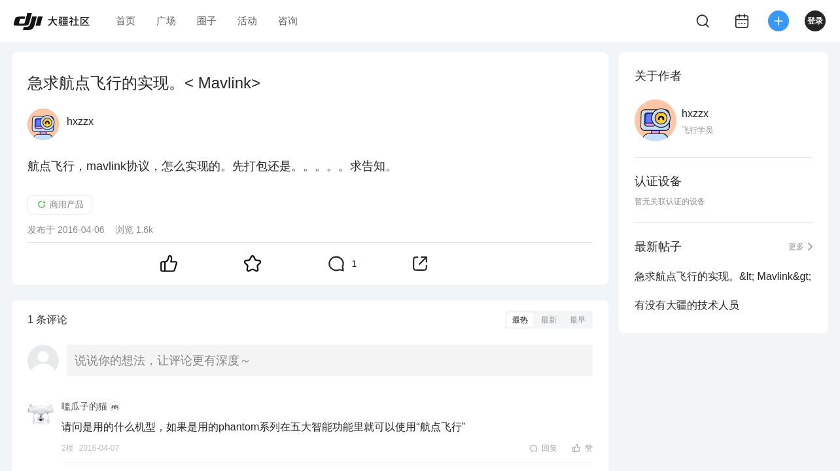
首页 (125, 20)
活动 (247, 20)
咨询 (288, 20)
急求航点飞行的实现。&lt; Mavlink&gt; (723, 276)
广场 (166, 20)
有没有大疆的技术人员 (687, 305)
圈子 (207, 20)
